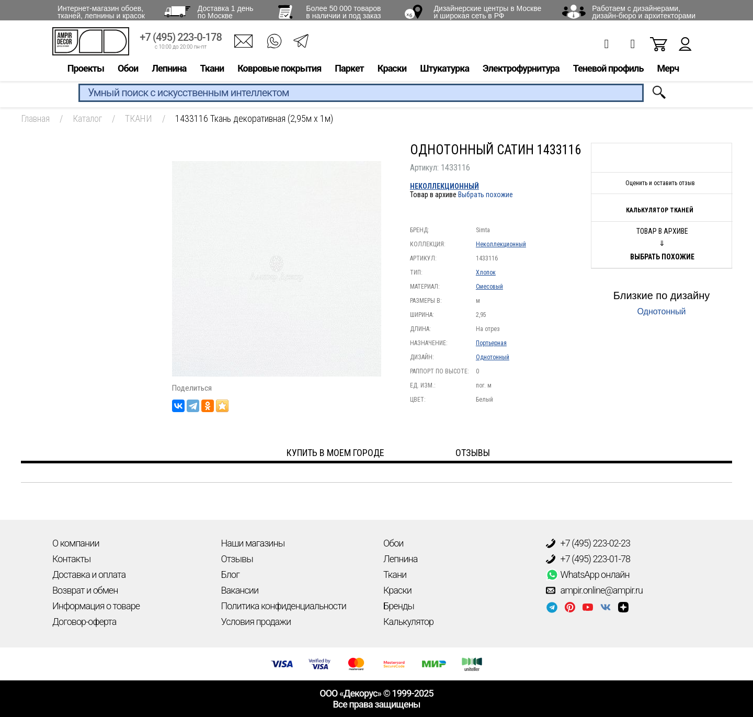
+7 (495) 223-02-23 (588, 543)
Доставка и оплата (89, 574)
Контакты (71, 558)
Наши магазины (253, 543)
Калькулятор (408, 621)
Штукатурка (444, 71)
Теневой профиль (608, 71)
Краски (392, 71)
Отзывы (237, 558)
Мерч (668, 71)
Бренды (398, 605)
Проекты (85, 71)
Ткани (212, 71)
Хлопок (486, 272)
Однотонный (492, 357)
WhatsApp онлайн (588, 575)
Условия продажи (256, 621)
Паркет (349, 71)
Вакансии (240, 590)
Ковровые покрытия (279, 71)
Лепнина (169, 71)
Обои (128, 71)
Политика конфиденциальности (283, 605)
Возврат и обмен (85, 590)
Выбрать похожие (485, 194)
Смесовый (489, 286)
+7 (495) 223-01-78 (588, 559)
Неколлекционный (444, 186)
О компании (75, 543)
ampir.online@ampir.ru (594, 590)
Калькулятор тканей (659, 210)
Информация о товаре (96, 605)
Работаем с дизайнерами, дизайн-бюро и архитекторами (643, 12)
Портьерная (491, 343)
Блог (230, 574)
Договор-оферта (84, 621)
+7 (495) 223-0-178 (181, 40)
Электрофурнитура (521, 71)
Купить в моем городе (335, 452)
